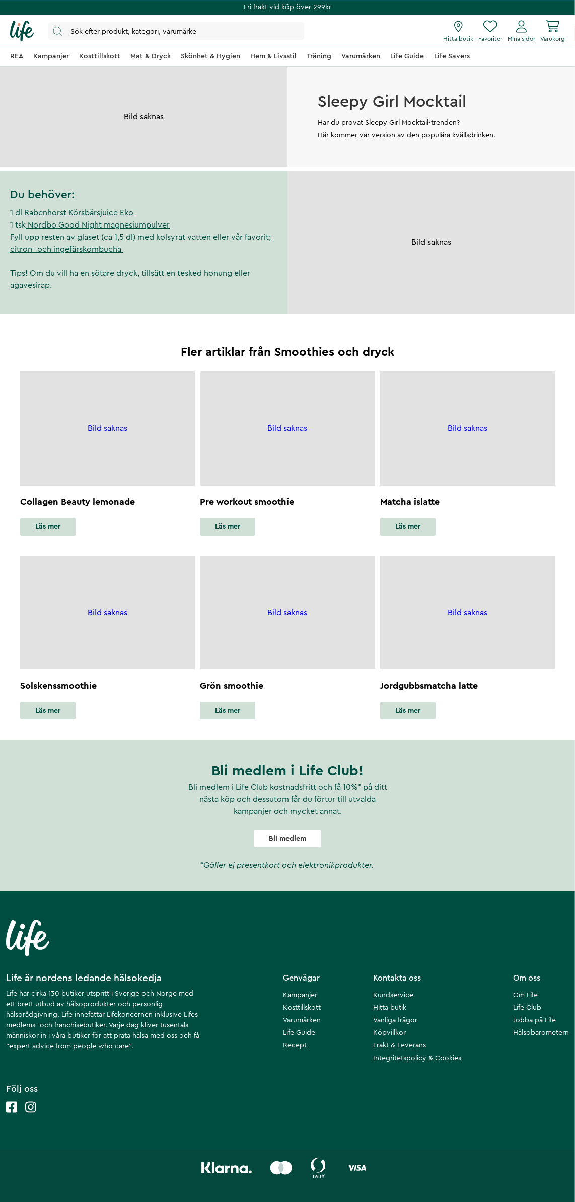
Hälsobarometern (541, 1032)
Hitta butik (389, 1007)
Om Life (525, 995)
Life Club (527, 1007)
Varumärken (302, 1020)
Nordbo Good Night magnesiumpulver (98, 225)
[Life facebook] (11, 1117)
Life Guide (299, 1032)
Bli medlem (287, 838)
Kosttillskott (302, 1007)
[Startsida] (22, 31)
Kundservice (393, 995)
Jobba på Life (534, 1020)
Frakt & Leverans (399, 1045)
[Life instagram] (30, 1117)
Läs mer (47, 526)
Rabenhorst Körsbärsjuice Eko (79, 213)
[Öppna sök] (176, 31)
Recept (295, 1045)
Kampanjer (300, 995)
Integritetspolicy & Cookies (417, 1058)
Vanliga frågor (395, 1020)
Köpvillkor (389, 1032)
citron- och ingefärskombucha (66, 249)
